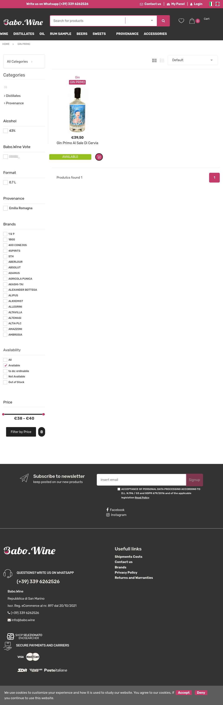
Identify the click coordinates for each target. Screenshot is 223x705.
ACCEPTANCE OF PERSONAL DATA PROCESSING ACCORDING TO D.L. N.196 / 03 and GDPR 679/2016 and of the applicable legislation (160, 493)
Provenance (127, 34)
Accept (184, 693)
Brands (120, 567)
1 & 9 (11, 233)
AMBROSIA (15, 334)
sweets (99, 34)
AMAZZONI (15, 329)
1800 (11, 239)
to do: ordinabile (18, 371)
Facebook (115, 510)
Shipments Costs (128, 557)
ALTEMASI (14, 318)
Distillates (23, 34)
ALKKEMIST (15, 301)
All (10, 359)
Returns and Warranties (134, 578)
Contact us (150, 4)
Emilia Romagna (20, 208)
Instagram (116, 515)
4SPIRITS (14, 250)
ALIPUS (13, 295)
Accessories (155, 34)
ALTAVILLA (15, 312)
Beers (82, 34)
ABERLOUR (15, 261)
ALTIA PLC (14, 323)
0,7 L (12, 182)
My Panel (176, 4)
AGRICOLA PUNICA (20, 278)
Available (14, 365)
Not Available (16, 376)
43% (12, 131)
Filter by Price (21, 432)
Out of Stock (16, 382)
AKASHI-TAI (15, 284)
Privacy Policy (126, 572)
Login (196, 4)
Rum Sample (60, 34)
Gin (77, 77)
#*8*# (13, 156)
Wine (4, 34)
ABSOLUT (14, 267)
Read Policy (142, 497)
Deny (201, 693)
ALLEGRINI (15, 306)
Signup (194, 480)
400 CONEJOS (17, 245)
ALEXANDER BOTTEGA (22, 289)
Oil (42, 34)
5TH (11, 256)
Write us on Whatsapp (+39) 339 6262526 (57, 4)
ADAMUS (14, 273)
